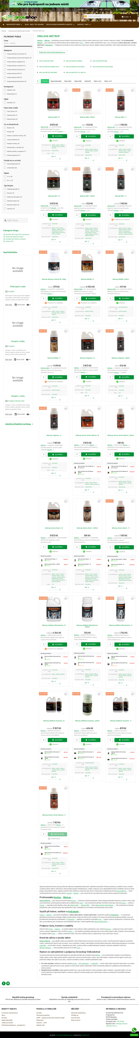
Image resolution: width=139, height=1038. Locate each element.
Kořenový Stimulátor (14, 197)
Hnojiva (39, 40)
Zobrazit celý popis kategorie (51, 52)
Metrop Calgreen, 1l (53, 435)
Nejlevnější (78, 81)
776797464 (91, 9)
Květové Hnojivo (13, 201)
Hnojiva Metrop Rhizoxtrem (16, 81)
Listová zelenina (13, 140)
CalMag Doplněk (13, 189)
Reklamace (40, 1020)
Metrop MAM (78, 289)
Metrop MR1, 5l (54, 196)
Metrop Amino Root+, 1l (121, 528)
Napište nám (40, 1025)
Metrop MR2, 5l (54, 117)
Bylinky (10, 128)
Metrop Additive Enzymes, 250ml (87, 721)
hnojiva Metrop (121, 891)
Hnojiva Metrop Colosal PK (16, 66)
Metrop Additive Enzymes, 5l (54, 721)
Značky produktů (7, 1023)
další (53, 156)
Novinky (4, 1018)
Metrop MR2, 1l (120, 117)
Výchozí (45, 81)
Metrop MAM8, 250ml (121, 279)
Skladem (11, 90)
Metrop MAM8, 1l (53, 358)
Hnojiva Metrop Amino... (74, 61)
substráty (95, 963)
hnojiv (51, 929)
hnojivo (60, 131)
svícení (7, 237)
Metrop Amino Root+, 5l (54, 528)
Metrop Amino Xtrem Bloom (104, 905)
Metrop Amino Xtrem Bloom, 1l (53, 815)
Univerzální (12, 168)
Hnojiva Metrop (45, 901)
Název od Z (108, 81)
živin (81, 43)
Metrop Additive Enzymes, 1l (120, 721)
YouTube (8, 983)
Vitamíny (11, 209)
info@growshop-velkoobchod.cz (117, 1025)
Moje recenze (75, 1020)
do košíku (57, 136)
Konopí (10, 132)
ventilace (7, 239)
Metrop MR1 (75, 905)
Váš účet (75, 1009)
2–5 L (9, 176)
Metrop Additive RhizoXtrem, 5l (53, 625)
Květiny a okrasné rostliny (16, 136)
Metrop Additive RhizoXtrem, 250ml (87, 626)
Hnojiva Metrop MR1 (14, 73)
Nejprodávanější (56, 81)
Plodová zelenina (13, 155)
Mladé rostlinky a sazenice (16, 151)
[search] (85, 16)
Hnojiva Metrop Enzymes (16, 69)
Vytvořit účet (75, 1018)
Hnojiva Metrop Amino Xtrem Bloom (19, 58)
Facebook (4, 983)
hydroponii (49, 45)
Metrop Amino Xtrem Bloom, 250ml (121, 435)
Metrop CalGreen (45, 948)
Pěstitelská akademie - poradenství (13, 1025)
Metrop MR (44, 127)
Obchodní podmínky (43, 1015)
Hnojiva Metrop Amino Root (16, 54)
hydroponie (24, 234)
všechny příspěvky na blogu (19, 424)
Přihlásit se (74, 1015)
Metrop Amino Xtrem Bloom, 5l (87, 435)
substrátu (43, 945)
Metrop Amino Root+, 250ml (87, 528)
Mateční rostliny (13, 143)
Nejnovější (67, 81)
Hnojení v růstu (18, 396)
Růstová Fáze (12, 119)
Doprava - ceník (41, 1023)
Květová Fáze (12, 115)
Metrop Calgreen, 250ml (121, 358)
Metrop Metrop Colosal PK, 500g (54, 279)
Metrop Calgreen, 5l (87, 358)
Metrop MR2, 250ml (87, 117)
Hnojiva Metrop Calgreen (16, 62)
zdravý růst (8, 241)
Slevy (3, 1015)
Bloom (92, 445)
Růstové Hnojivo (13, 205)
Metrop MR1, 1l (120, 196)
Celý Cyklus (12, 111)
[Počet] (44, 136)
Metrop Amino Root (100, 922)
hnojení (15, 234)
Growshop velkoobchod (10, 1013)
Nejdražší (88, 81)
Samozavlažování (13, 164)
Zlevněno (11, 103)
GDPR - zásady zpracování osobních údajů (50, 1018)
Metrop (47, 40)
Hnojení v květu (18, 341)
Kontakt (39, 1013)
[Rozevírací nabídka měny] (107, 9)
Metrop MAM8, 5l (87, 279)
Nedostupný (12, 94)
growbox (7, 234)
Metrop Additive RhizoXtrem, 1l (120, 625)
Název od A (97, 81)
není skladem (57, 834)
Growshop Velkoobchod (63, 1035)
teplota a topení (17, 237)
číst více (8, 305)
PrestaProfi (85, 1035)
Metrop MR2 (85, 905)
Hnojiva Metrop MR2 (14, 77)
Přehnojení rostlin (18, 286)
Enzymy (10, 193)
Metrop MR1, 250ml (87, 196)
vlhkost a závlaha (19, 239)
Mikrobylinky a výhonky (15, 147)
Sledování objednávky (78, 1013)
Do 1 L (10, 180)
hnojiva (39, 43)
